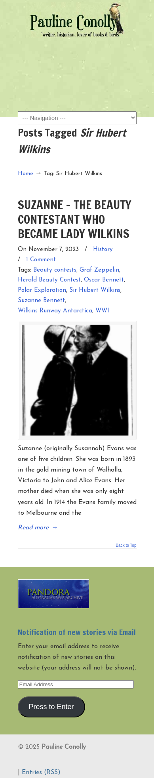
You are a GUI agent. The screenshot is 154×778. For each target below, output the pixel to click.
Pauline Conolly (77, 20)
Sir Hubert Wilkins (94, 290)
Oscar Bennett (104, 280)
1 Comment (41, 260)
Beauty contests (54, 270)
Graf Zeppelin (99, 270)
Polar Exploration (42, 290)
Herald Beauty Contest (49, 280)
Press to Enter (51, 707)
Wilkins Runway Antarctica (55, 311)
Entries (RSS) (41, 772)
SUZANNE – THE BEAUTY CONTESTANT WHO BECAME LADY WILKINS (74, 219)
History (103, 250)
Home (25, 174)
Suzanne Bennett (41, 301)
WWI (102, 311)
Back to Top (126, 546)
